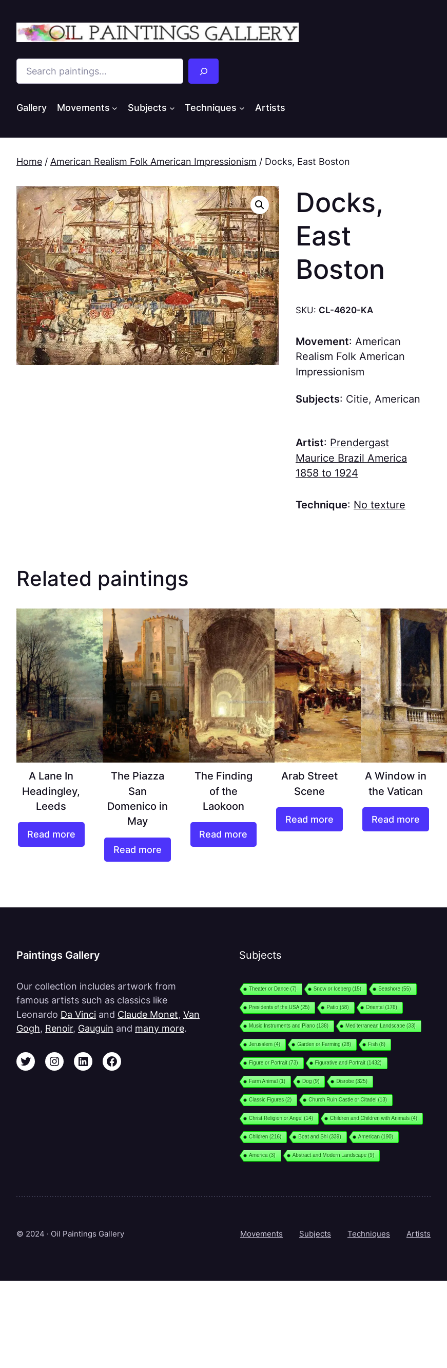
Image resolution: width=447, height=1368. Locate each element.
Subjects (315, 1234)
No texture (379, 505)
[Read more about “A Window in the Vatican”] (395, 819)
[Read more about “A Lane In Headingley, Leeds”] (51, 834)
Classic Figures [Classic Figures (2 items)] (270, 1100)
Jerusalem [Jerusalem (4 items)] (264, 1044)
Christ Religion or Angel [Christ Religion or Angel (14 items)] (281, 1118)
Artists (418, 1234)
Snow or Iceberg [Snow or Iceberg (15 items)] (337, 989)
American (397, 399)
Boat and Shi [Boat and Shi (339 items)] (319, 1136)
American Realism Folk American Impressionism (153, 161)
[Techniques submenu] (242, 108)
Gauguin (95, 1028)
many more (159, 1028)
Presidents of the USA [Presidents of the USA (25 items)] (279, 1007)
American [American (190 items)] (375, 1136)
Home (29, 161)
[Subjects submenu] (172, 108)
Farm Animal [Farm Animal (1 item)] (267, 1081)
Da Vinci (78, 1014)
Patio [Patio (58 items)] (337, 1007)
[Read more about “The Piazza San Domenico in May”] (137, 850)
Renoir (59, 1028)
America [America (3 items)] (262, 1155)
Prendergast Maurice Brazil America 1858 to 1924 (351, 457)
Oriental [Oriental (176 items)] (381, 1007)
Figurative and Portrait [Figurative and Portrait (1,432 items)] (348, 1063)
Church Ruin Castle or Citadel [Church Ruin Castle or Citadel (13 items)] (347, 1100)
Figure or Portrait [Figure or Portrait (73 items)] (273, 1063)
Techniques (368, 1234)
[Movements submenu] (115, 108)
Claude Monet (148, 1014)
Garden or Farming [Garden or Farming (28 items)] (324, 1044)
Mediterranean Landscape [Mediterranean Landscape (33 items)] (380, 1026)
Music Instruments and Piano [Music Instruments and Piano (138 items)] (288, 1026)
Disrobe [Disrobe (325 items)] (351, 1081)
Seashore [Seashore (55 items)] (394, 989)
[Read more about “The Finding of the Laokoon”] (223, 834)
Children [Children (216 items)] (265, 1136)
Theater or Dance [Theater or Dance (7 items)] (273, 989)
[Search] (203, 71)
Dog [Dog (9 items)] (310, 1081)
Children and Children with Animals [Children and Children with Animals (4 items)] (373, 1118)
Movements (261, 1234)
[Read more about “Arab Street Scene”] (309, 819)
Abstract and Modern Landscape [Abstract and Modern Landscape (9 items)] (334, 1155)
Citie (357, 399)
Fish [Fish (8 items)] (376, 1044)
